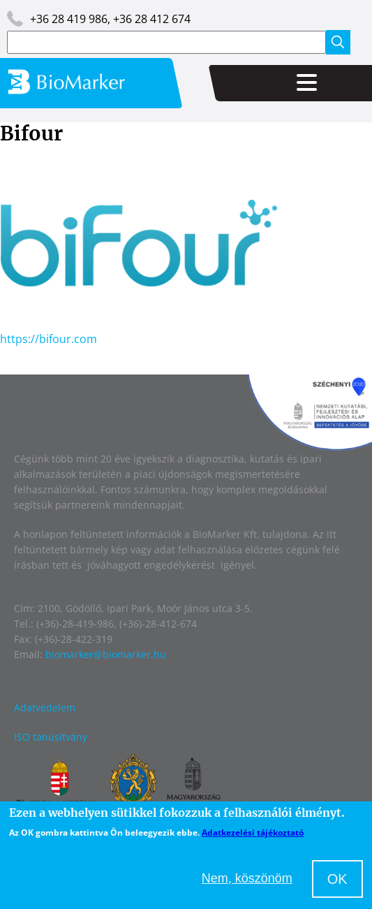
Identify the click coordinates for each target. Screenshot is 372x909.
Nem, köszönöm (247, 878)
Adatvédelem (44, 707)
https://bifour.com (48, 339)
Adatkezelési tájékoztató (253, 832)
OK (337, 879)
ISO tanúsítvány (50, 736)
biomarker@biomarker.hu (105, 654)
